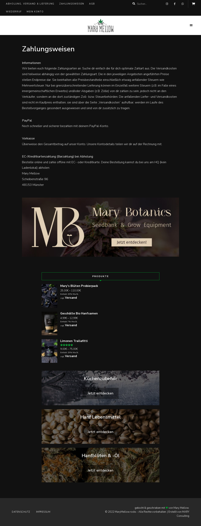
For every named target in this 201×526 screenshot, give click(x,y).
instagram (167, 4)
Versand (71, 298)
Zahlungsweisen (71, 3)
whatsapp (182, 4)
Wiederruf (14, 11)
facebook (175, 4)
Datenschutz (21, 511)
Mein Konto (35, 11)
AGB (92, 3)
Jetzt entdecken (100, 393)
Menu (191, 25)
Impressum (43, 511)
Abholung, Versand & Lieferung (30, 3)
